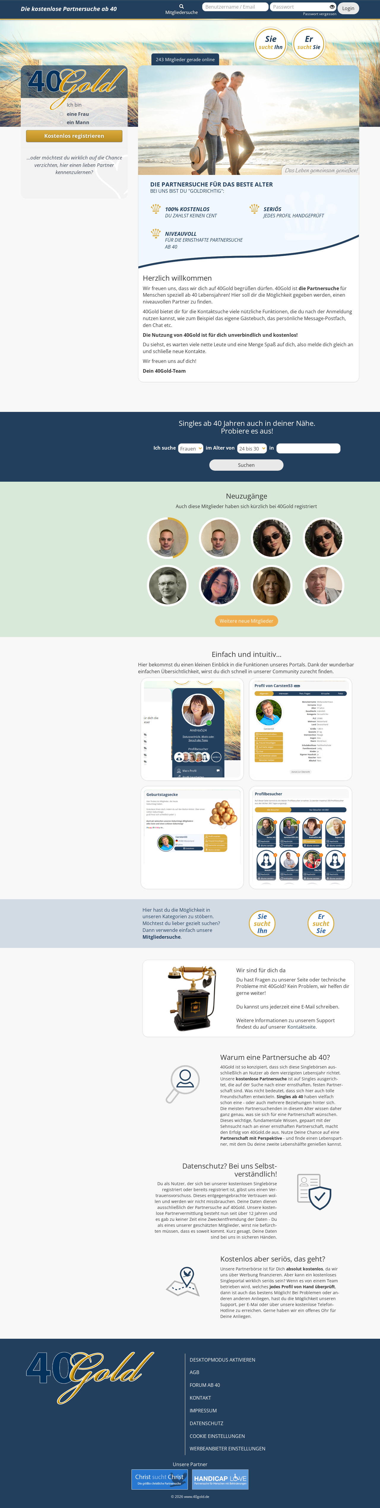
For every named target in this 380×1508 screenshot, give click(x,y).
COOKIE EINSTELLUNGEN (217, 1436)
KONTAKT (200, 1398)
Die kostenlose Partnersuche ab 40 (69, 9)
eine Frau (78, 114)
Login (348, 8)
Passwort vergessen (319, 13)
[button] (181, 8)
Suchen (246, 465)
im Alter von (220, 448)
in (271, 448)
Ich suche (164, 448)
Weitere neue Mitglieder (246, 621)
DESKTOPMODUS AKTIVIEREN (222, 1360)
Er (308, 41)
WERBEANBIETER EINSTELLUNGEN (227, 1448)
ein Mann (78, 122)
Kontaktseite (301, 1027)
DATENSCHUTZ (206, 1423)
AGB (194, 1372)
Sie (271, 41)
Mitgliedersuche (161, 937)
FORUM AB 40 (205, 1385)
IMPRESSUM (203, 1410)
